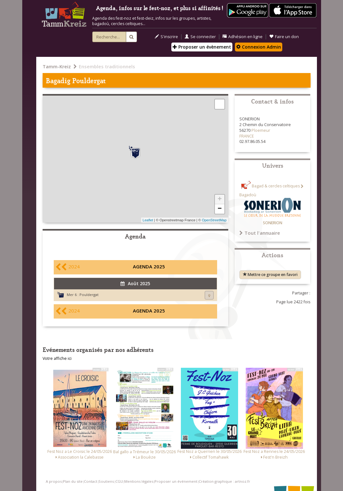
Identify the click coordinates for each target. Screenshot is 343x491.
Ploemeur (260, 130)
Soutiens (106, 481)
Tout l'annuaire (259, 233)
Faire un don (284, 36)
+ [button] (219, 199)
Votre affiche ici (57, 358)
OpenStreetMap (214, 220)
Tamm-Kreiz (57, 66)
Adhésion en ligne (243, 36)
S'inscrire (166, 36)
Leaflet (148, 220)
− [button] (219, 209)
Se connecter (200, 36)
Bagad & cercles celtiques (276, 186)
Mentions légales (138, 481)
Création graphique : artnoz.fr (224, 481)
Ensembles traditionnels (107, 66)
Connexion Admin (258, 47)
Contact (90, 481)
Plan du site (73, 481)
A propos (54, 481)
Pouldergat (89, 294)
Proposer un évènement (202, 47)
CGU (119, 481)
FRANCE (246, 136)
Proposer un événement (175, 481)
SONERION (272, 222)
